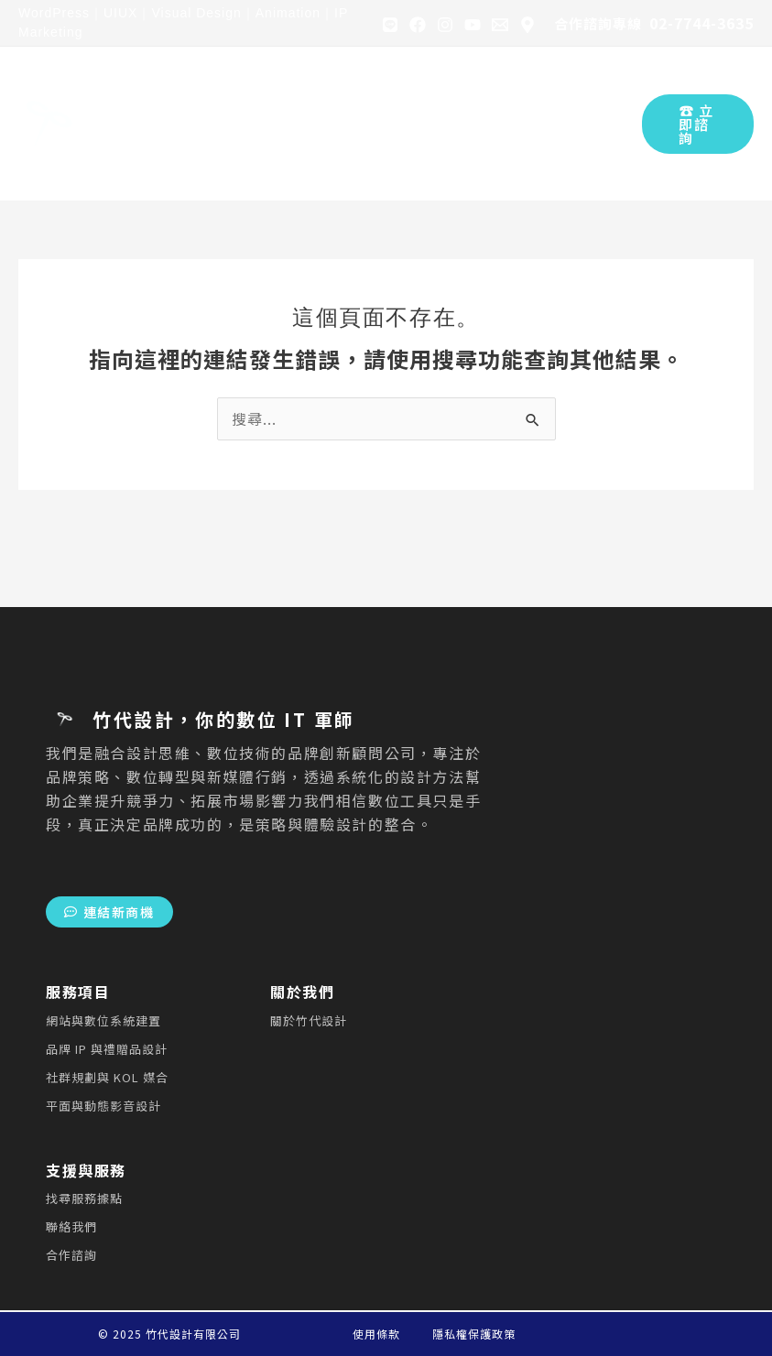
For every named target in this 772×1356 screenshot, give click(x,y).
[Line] (390, 24)
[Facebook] (417, 24)
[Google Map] (527, 24)
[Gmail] (500, 24)
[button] (698, 124)
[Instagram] (445, 24)
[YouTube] (472, 24)
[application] (244, 92)
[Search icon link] (615, 124)
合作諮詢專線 (598, 23)
